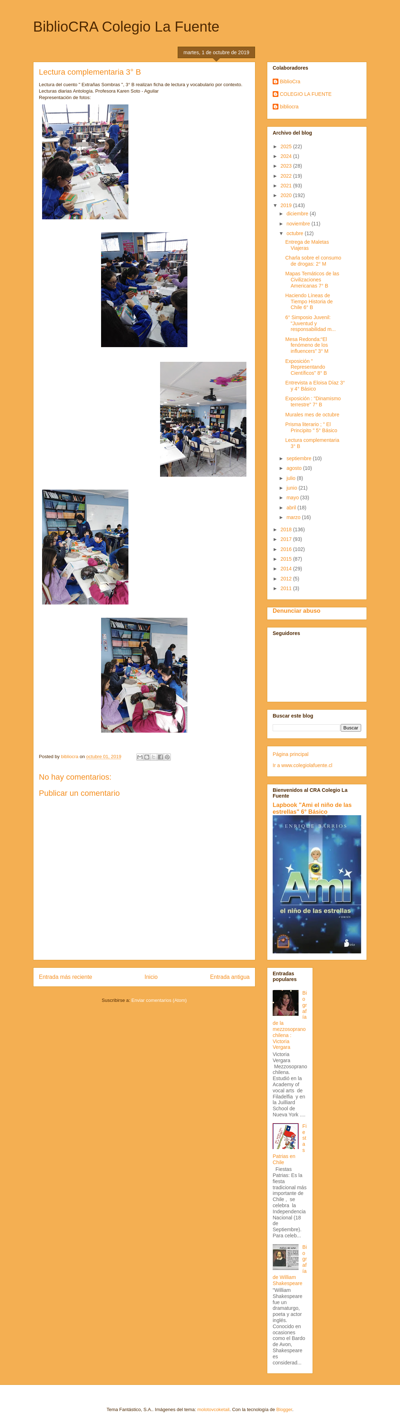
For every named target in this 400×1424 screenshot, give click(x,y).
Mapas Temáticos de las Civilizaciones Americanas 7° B (312, 280)
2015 (287, 559)
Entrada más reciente (65, 977)
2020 (287, 195)
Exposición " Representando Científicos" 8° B (306, 367)
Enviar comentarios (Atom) (159, 1000)
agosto (294, 468)
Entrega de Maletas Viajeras (307, 245)
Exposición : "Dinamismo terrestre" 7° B (313, 401)
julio (291, 478)
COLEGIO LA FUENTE (306, 94)
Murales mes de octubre (312, 414)
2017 (287, 539)
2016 (287, 549)
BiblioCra (290, 81)
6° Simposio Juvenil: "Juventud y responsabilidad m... (310, 323)
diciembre (298, 213)
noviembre (298, 224)
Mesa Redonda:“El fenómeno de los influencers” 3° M (306, 345)
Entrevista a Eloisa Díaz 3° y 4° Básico (315, 386)
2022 (287, 176)
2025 (287, 146)
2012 (287, 579)
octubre (295, 233)
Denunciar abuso (297, 610)
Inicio (151, 977)
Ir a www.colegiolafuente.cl (302, 765)
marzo (294, 517)
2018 (287, 529)
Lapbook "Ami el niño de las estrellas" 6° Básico (312, 808)
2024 (287, 156)
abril (291, 507)
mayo (293, 497)
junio (292, 488)
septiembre (299, 458)
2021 (287, 185)
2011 (287, 588)
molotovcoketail (213, 1409)
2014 (287, 568)
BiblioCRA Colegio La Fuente (126, 26)
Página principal (291, 754)
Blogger (284, 1409)
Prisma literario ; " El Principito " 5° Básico (311, 427)
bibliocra (289, 106)
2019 (287, 205)
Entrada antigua (230, 977)
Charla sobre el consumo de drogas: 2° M (313, 261)
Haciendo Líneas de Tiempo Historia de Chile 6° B (309, 302)
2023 (287, 166)
